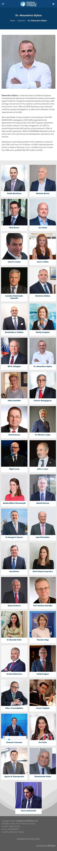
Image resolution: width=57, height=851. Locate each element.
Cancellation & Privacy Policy (28, 839)
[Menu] (3, 3)
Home (12, 20)
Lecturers (21, 20)
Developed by (45, 845)
